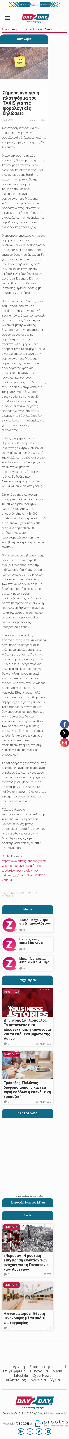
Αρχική (19, 1367)
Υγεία (55, 1380)
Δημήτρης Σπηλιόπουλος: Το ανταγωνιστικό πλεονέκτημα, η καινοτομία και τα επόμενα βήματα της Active (27, 1029)
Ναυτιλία (38, 1380)
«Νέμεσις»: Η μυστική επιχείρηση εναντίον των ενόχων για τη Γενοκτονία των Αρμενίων (26, 1262)
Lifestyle (21, 1375)
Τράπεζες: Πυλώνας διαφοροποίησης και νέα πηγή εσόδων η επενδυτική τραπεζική (27, 1090)
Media (27, 909)
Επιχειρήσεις (28, 980)
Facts (48, 1274)
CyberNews (42, 1375)
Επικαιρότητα (41, 1367)
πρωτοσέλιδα (23, 1196)
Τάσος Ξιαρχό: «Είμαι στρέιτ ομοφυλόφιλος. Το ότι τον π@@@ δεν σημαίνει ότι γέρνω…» (35, 925)
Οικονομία (24, 39)
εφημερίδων (38, 1196)
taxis (14, 893)
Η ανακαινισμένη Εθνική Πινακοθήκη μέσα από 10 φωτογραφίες (25, 1318)
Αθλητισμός (16, 1380)
